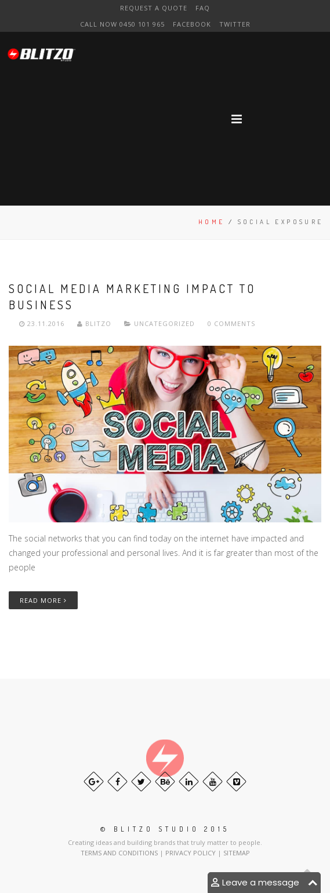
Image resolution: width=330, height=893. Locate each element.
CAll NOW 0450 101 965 (122, 24)
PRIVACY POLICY (191, 852)
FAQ (202, 8)
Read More (43, 600)
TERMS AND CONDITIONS (120, 852)
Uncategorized (164, 323)
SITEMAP (236, 852)
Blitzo (95, 323)
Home (211, 222)
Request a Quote (153, 8)
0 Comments (231, 323)
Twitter (235, 24)
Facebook (192, 24)
